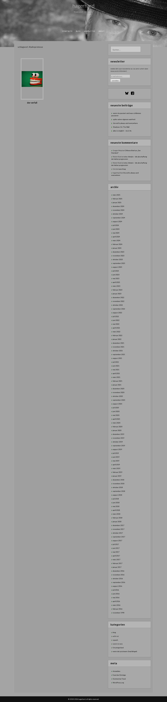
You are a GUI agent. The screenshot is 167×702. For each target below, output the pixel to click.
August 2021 (117, 358)
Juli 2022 (116, 316)
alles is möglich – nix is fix (122, 131)
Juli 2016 (116, 590)
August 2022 (117, 313)
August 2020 (117, 404)
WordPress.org (118, 683)
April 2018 (116, 510)
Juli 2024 (116, 225)
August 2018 (117, 495)
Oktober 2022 (118, 305)
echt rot (116, 636)
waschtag (122, 169)
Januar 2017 (117, 567)
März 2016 (116, 605)
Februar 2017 (117, 563)
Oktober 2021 (118, 351)
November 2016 (118, 575)
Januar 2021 (117, 385)
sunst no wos (118, 644)
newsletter (89, 31)
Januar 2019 (117, 476)
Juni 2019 (116, 457)
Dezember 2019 (118, 434)
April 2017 (116, 556)
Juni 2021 (116, 366)
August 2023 (117, 267)
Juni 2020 (116, 411)
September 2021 (119, 354)
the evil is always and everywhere (125, 123)
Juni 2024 (116, 229)
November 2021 (118, 347)
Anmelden (116, 671)
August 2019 (117, 449)
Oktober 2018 (118, 487)
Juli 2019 (116, 453)
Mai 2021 (116, 370)
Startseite (67, 31)
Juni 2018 (116, 503)
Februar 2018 (117, 518)
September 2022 (119, 309)
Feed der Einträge (119, 675)
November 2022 (118, 301)
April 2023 (116, 282)
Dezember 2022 (118, 297)
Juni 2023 (116, 275)
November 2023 (118, 256)
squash (115, 640)
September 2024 (119, 218)
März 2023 (116, 286)
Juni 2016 (116, 594)
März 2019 (116, 468)
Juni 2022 (116, 320)
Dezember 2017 (118, 525)
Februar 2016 (117, 609)
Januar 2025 (117, 202)
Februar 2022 (117, 335)
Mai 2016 (116, 597)
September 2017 (119, 537)
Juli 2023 (116, 271)
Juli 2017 (116, 544)
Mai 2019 (116, 461)
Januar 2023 (117, 294)
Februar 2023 (117, 290)
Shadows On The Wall (121, 127)
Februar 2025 (117, 199)
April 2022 (116, 328)
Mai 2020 (116, 415)
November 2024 (118, 210)
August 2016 (117, 586)
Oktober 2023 (118, 259)
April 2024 (116, 237)
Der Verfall (32, 102)
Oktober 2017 (118, 533)
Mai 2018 (116, 506)
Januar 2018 (117, 522)
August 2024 (117, 221)
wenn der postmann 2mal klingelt (125, 651)
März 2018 (116, 514)
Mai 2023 (116, 278)
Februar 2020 (117, 427)
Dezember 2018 (118, 480)
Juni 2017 (116, 548)
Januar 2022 (117, 339)
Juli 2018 (116, 499)
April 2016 (116, 601)
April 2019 (116, 465)
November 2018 (118, 484)
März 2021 (116, 377)
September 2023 (119, 263)
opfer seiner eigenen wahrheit (124, 119)
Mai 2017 (116, 552)
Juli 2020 (116, 408)
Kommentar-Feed (119, 679)
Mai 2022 (116, 324)
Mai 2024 (116, 233)
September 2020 (119, 400)
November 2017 (118, 529)
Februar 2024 (117, 244)
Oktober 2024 (118, 214)
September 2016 (119, 582)
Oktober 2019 (118, 442)
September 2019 (119, 446)
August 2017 (117, 540)
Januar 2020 (117, 430)
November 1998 (118, 613)
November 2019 (118, 438)
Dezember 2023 (118, 252)
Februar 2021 (117, 381)
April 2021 (116, 373)
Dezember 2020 (118, 389)
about (102, 31)
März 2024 (116, 240)
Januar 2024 (117, 248)
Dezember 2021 (118, 343)
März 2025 (116, 195)
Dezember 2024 (118, 206)
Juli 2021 (116, 362)
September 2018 (119, 491)
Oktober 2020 (118, 396)
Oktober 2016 (118, 578)
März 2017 (116, 559)
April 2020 (116, 419)
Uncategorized (118, 648)
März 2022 (116, 332)
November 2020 (118, 392)
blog (78, 31)
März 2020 (116, 423)
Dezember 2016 (118, 571)
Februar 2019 (117, 472)
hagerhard (84, 6)
